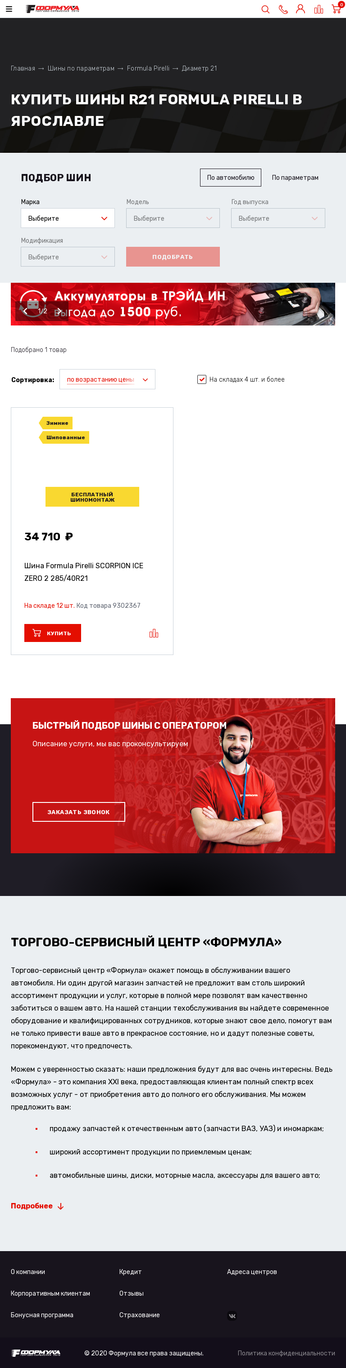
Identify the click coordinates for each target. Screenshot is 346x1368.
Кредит (130, 1272)
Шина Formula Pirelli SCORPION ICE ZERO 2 (83, 572)
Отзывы (131, 1293)
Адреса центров (252, 1272)
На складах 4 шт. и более (241, 380)
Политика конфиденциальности (286, 1353)
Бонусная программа (42, 1315)
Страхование (139, 1315)
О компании (28, 1272)
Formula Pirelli (148, 68)
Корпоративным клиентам (50, 1293)
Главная (23, 68)
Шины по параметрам (81, 68)
